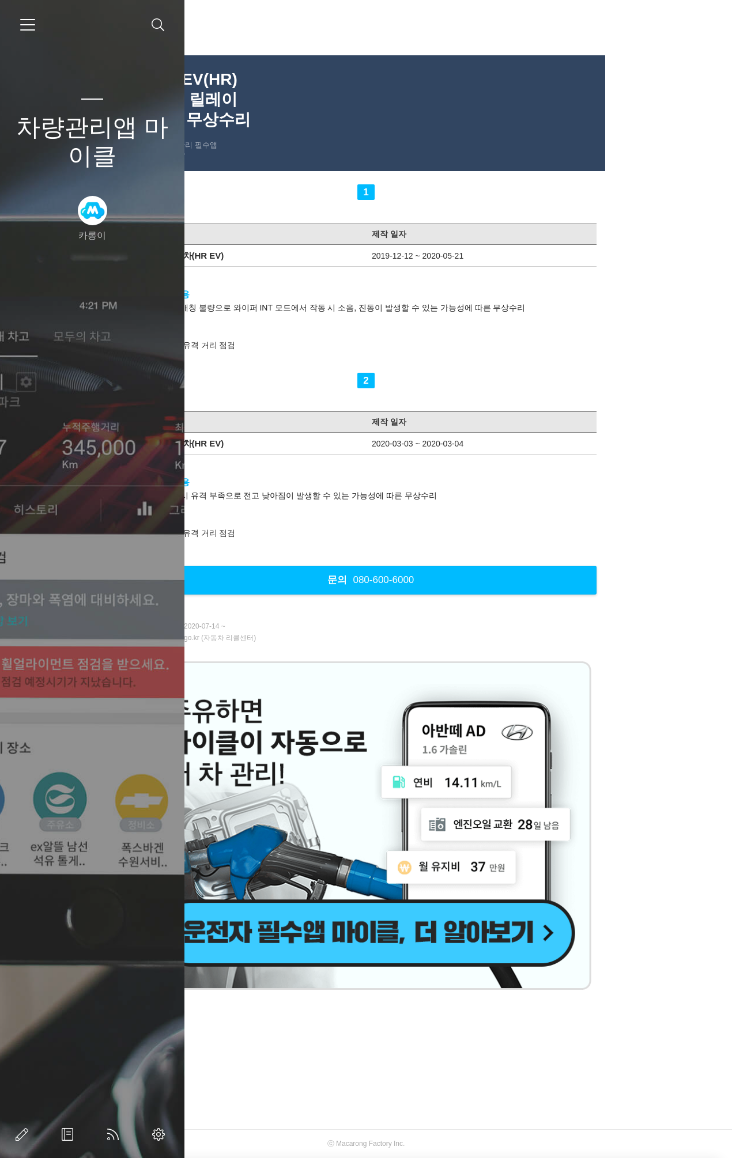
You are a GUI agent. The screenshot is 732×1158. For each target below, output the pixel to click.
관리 (161, 1134)
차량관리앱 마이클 (92, 141)
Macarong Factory (448, 1144)
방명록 (70, 1134)
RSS (115, 1134)
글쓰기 (24, 1134)
